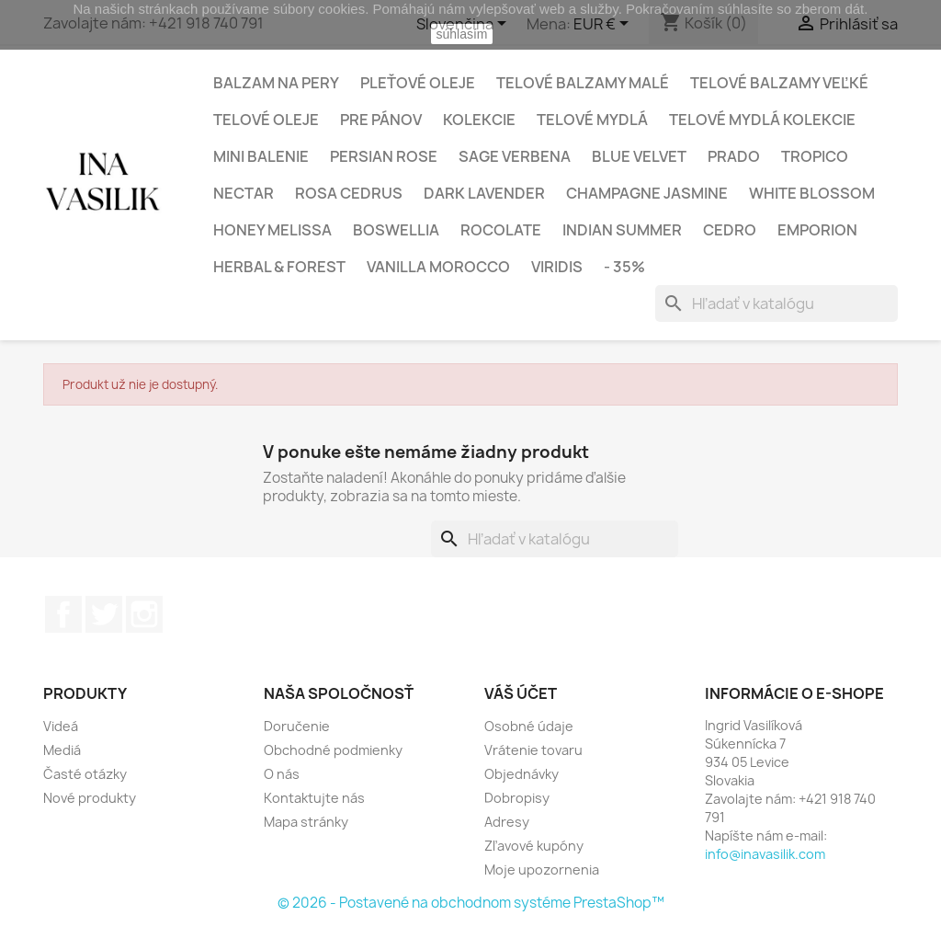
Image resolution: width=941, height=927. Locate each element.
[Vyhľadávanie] (776, 303)
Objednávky (521, 774)
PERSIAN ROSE (383, 156)
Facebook (63, 614)
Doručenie (297, 726)
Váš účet (520, 693)
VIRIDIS (557, 267)
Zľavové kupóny (534, 845)
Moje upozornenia (541, 869)
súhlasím (461, 34)
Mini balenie (261, 156)
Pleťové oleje (417, 83)
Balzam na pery (276, 83)
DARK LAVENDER (484, 193)
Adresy (506, 821)
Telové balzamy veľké (779, 83)
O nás (282, 774)
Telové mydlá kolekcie (762, 119)
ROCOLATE (500, 230)
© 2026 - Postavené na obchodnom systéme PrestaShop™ (471, 902)
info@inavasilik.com (765, 854)
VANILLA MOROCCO (438, 267)
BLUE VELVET (639, 156)
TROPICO (814, 156)
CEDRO (729, 230)
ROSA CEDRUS (348, 193)
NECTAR (243, 193)
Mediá (62, 750)
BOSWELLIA (396, 230)
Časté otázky (85, 774)
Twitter (103, 614)
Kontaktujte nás (314, 798)
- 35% (624, 267)
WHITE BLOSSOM (812, 193)
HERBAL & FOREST (279, 267)
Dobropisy (517, 798)
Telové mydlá (592, 119)
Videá (60, 726)
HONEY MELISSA (272, 230)
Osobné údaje (528, 726)
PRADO (734, 156)
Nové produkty (89, 798)
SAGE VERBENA (515, 156)
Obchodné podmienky (333, 750)
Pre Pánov (381, 119)
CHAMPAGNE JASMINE (647, 193)
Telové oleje (266, 119)
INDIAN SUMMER (622, 230)
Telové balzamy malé (582, 83)
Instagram (144, 614)
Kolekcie (479, 119)
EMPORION (817, 230)
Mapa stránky (306, 821)
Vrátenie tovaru (533, 750)
